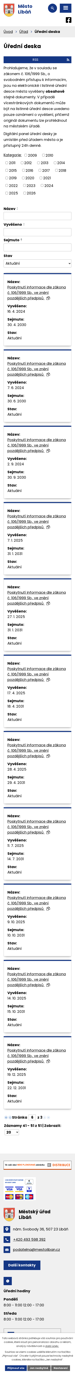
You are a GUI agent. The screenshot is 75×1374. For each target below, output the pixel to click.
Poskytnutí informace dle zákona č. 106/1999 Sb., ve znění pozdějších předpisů (36, 293)
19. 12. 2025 (16, 1074)
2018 (62, 170)
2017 (46, 170)
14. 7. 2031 (15, 858)
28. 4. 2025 (16, 769)
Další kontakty (22, 1265)
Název (9, 208)
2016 (29, 170)
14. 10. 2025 (16, 998)
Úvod (8, 31)
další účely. (52, 1346)
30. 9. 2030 (16, 477)
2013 (44, 162)
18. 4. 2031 (15, 706)
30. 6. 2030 (16, 401)
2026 (31, 193)
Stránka (19, 1117)
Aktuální (14, 338)
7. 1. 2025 (15, 540)
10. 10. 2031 (16, 935)
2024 (48, 185)
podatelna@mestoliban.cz (36, 1249)
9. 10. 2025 (16, 921)
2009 (32, 155)
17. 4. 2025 (16, 692)
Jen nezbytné (39, 1368)
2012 (28, 162)
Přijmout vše (15, 1368)
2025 (13, 193)
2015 (13, 170)
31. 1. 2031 (14, 553)
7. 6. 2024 (15, 387)
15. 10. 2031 (16, 1011)
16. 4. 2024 (16, 311)
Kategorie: (13, 154)
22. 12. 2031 (16, 1087)
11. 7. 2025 (15, 845)
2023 (31, 185)
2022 (13, 185)
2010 (49, 155)
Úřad (23, 31)
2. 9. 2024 (15, 464)
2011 (12, 162)
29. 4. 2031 (16, 782)
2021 (47, 177)
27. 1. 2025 (16, 616)
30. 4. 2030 (16, 324)
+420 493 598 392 (29, 1239)
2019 (13, 177)
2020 (29, 177)
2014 (61, 162)
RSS (51, 59)
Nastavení (61, 1368)
